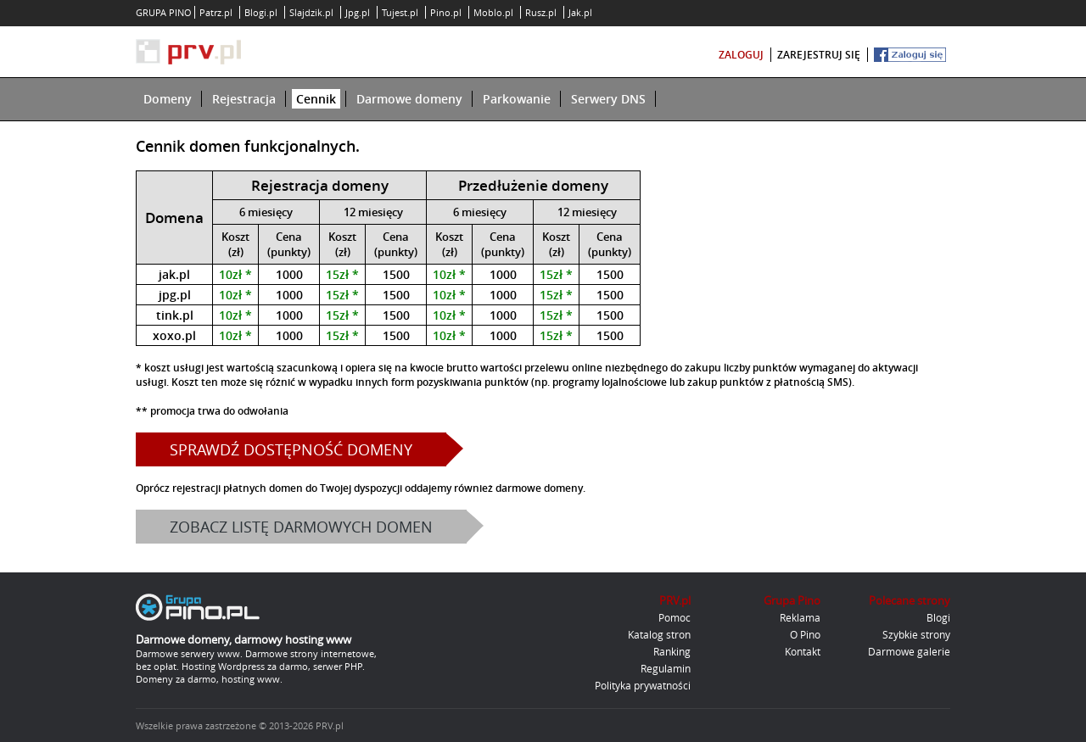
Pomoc (674, 617)
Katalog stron (659, 634)
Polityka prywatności (643, 685)
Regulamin (666, 668)
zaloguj (741, 54)
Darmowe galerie (909, 651)
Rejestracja (244, 99)
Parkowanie (517, 99)
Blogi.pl (260, 12)
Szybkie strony (916, 634)
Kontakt (802, 651)
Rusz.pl (541, 12)
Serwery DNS (608, 99)
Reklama (800, 617)
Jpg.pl (357, 12)
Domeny (167, 99)
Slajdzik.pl (311, 12)
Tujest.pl (400, 12)
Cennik (316, 99)
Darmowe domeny (409, 99)
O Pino (805, 634)
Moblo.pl (493, 12)
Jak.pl (580, 12)
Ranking (672, 651)
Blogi (938, 617)
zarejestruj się (818, 54)
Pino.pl (446, 12)
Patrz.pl (215, 12)
